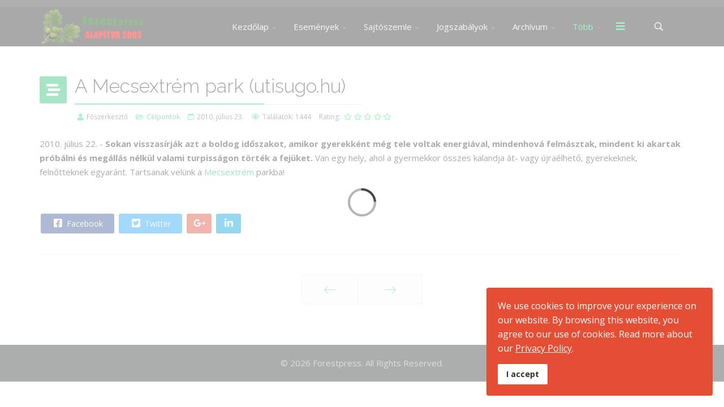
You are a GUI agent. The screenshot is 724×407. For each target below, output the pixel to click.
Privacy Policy (543, 348)
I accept (522, 374)
